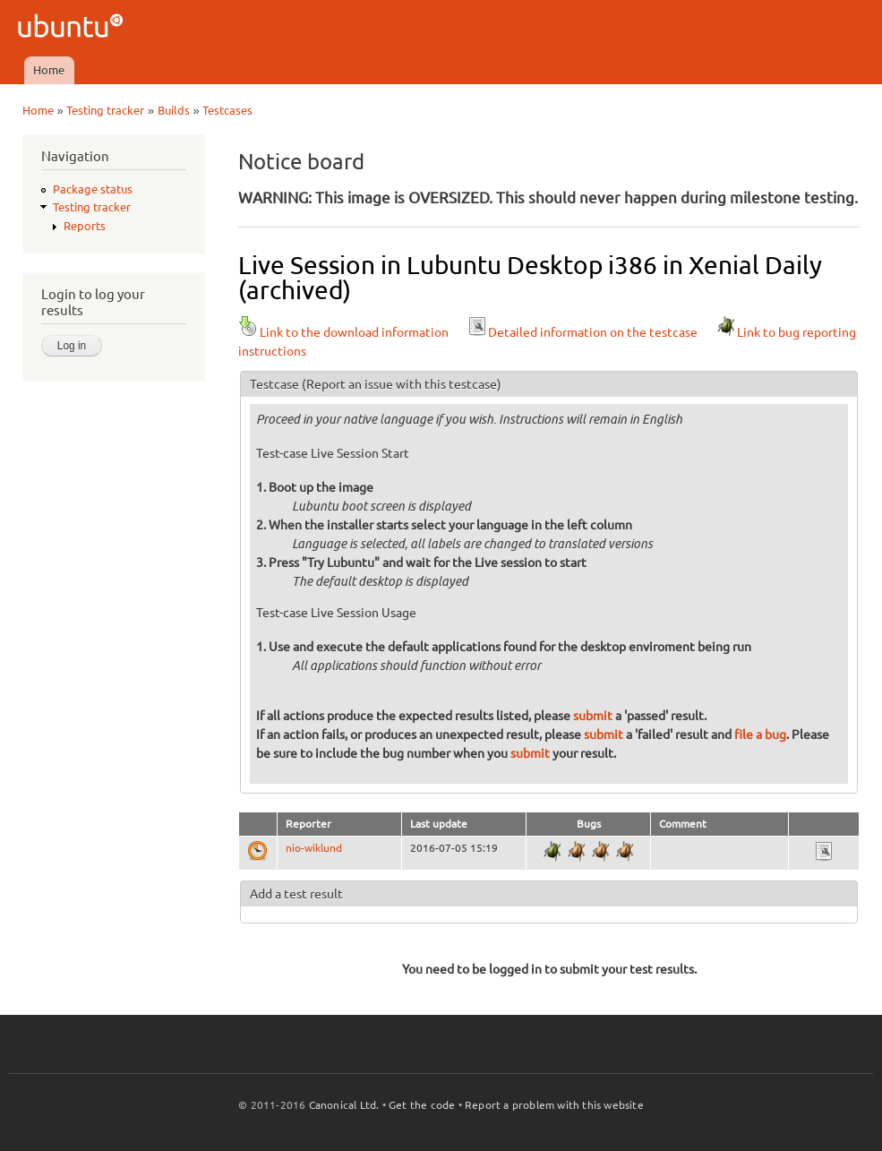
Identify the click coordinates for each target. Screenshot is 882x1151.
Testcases (227, 110)
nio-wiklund (314, 848)
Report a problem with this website (554, 1105)
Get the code (422, 1105)
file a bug (760, 734)
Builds (174, 110)
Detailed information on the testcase (582, 332)
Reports (85, 225)
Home (48, 70)
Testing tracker (105, 110)
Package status (93, 189)
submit (592, 716)
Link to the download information (343, 332)
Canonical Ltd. (344, 1105)
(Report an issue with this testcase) (401, 384)
